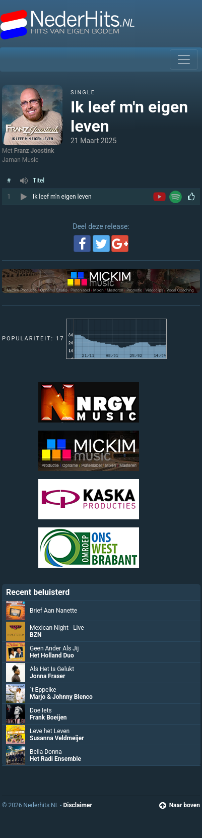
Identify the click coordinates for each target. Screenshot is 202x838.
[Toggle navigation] (184, 59)
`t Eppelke (43, 689)
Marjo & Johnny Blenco (61, 696)
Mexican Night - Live (57, 627)
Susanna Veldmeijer (57, 738)
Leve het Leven (50, 731)
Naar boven (179, 805)
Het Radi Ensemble (55, 758)
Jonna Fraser (47, 676)
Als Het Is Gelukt (52, 669)
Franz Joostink (34, 150)
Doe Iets (41, 710)
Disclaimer (77, 805)
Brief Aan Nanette (53, 610)
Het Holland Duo (52, 655)
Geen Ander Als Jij (54, 648)
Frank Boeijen (48, 717)
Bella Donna (46, 751)
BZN (35, 634)
